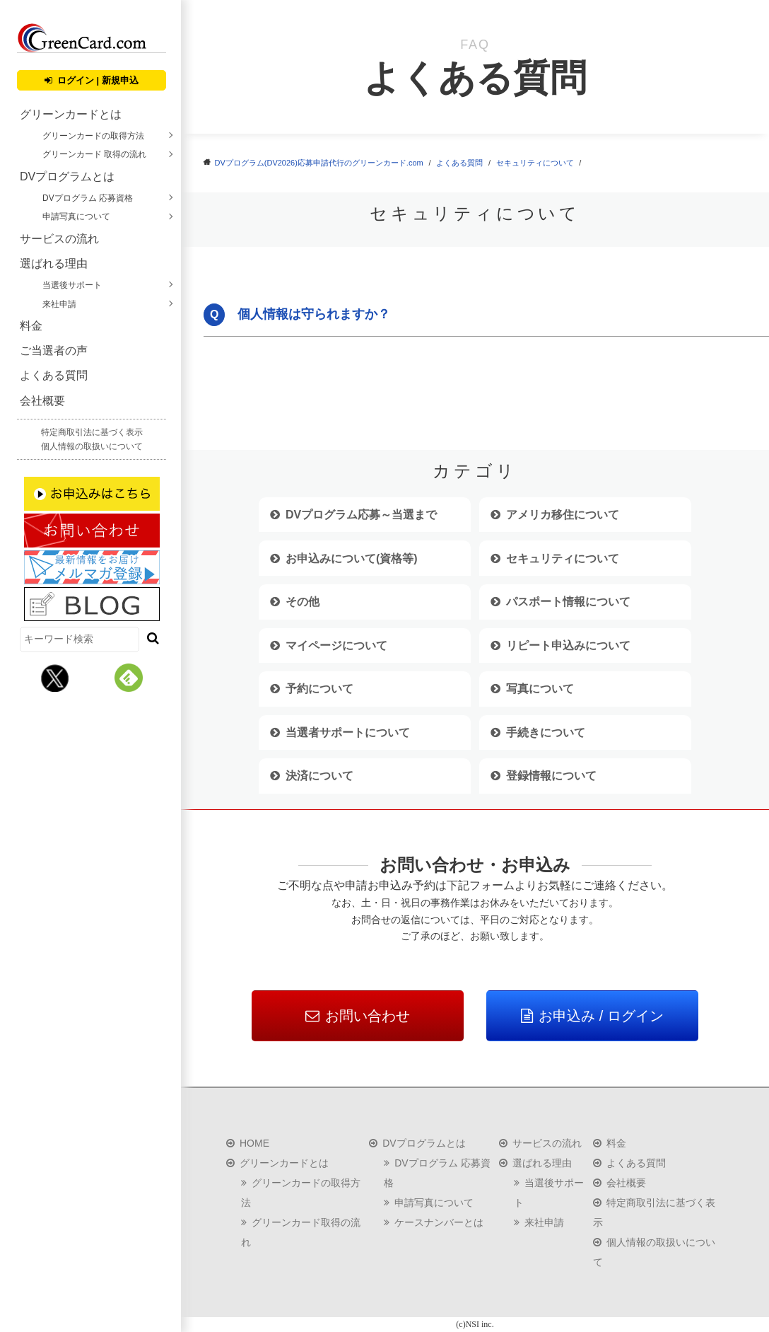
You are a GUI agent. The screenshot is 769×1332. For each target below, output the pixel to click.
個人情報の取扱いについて (92, 446)
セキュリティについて (535, 162)
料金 (31, 326)
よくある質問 (54, 375)
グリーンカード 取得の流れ (94, 154)
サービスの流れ (59, 239)
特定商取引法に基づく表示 (92, 432)
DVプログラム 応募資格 (87, 198)
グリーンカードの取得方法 (93, 136)
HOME (254, 1143)
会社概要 (42, 401)
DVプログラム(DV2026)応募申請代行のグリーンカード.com (319, 162)
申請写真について (76, 216)
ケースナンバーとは (438, 1222)
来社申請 (59, 304)
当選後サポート (72, 285)
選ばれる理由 (54, 263)
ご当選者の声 (54, 350)
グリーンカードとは (71, 114)
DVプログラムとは (67, 176)
